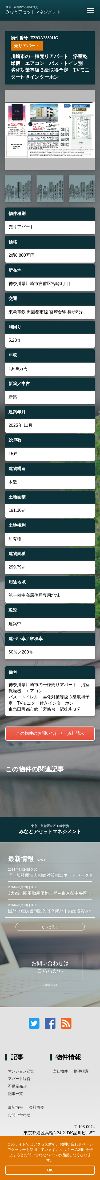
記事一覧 (15, 1093)
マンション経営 (21, 1071)
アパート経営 (19, 1079)
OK (50, 1170)
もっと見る (50, 927)
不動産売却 (17, 1086)
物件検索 (81, 1071)
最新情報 (15, 1107)
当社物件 (60, 1071)
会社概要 (36, 1107)
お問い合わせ (19, 1115)
